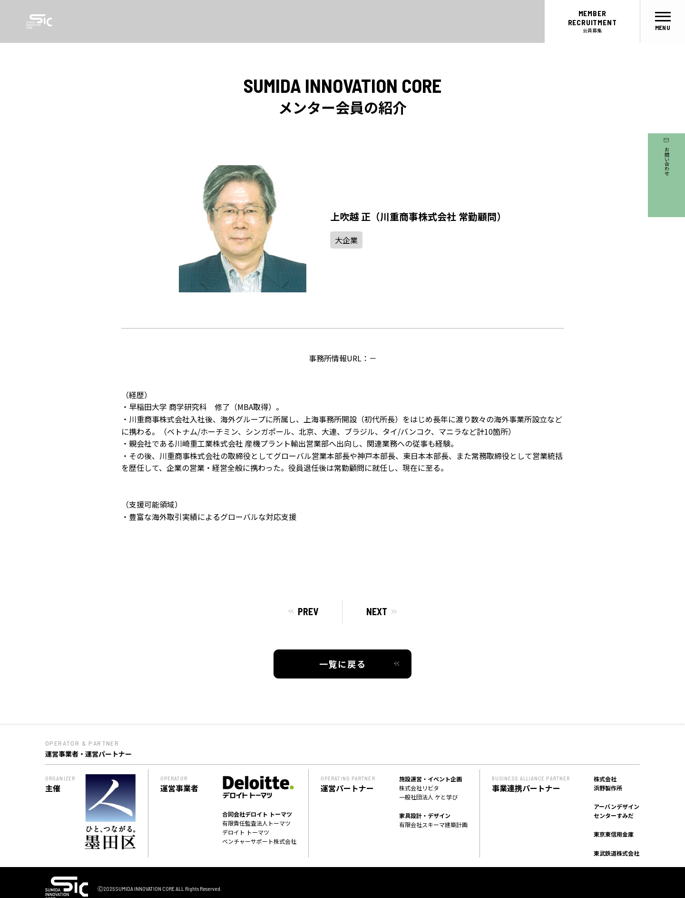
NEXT (376, 611)
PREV (308, 611)
